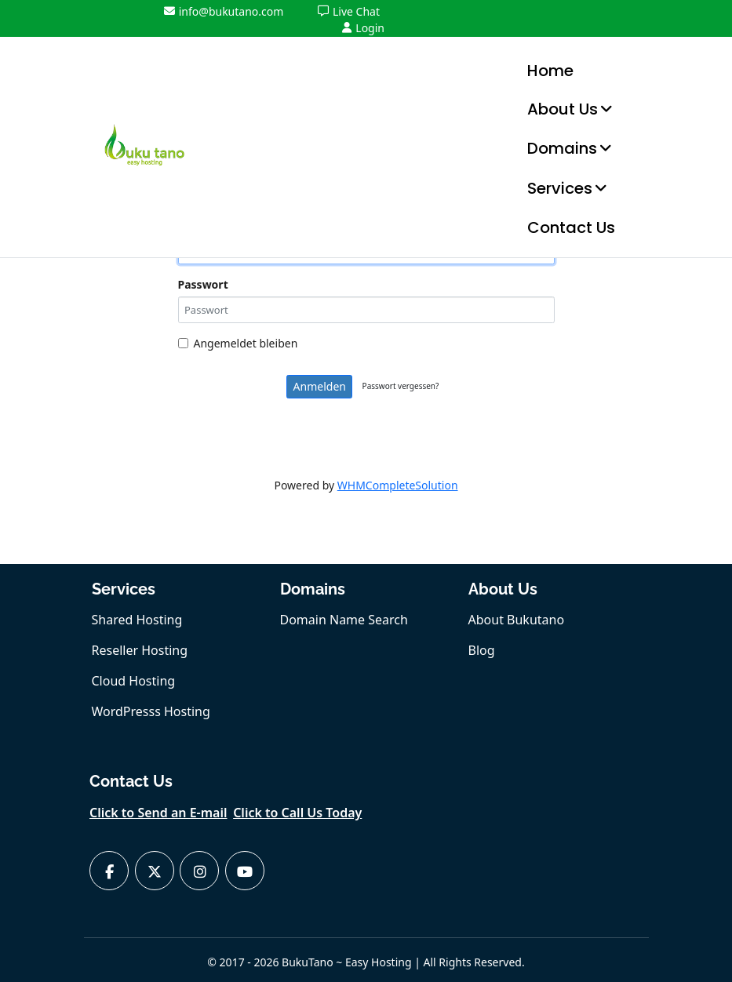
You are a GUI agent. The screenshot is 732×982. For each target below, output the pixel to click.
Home (550, 71)
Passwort (203, 284)
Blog (481, 650)
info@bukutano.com (224, 11)
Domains (562, 148)
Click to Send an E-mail (158, 812)
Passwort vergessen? (400, 385)
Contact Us (571, 227)
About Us (562, 109)
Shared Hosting (137, 619)
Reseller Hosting (140, 650)
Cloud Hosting (134, 680)
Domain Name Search (344, 619)
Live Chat (349, 11)
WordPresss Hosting (151, 711)
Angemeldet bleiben (238, 343)
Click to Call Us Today (297, 812)
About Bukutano (516, 619)
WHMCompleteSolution (397, 485)
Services (559, 188)
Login (363, 28)
